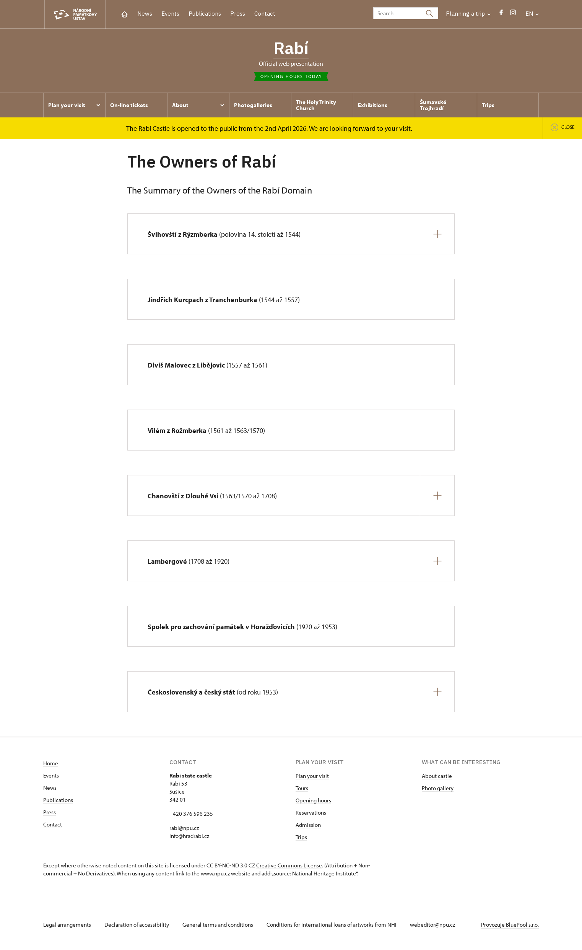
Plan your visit (312, 775)
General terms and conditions (218, 924)
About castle (437, 775)
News (144, 13)
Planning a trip (468, 13)
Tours (302, 788)
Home (50, 763)
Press (237, 13)
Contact (264, 13)
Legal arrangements (67, 924)
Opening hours (313, 800)
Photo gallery (438, 788)
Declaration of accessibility (137, 924)
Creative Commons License (289, 865)
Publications (205, 13)
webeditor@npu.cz (432, 924)
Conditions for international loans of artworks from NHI (332, 924)
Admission (308, 824)
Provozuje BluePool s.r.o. (510, 924)
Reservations (311, 812)
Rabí (291, 48)
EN (532, 13)
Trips (301, 837)
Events (170, 13)
